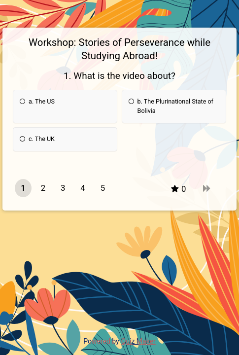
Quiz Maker (138, 341)
